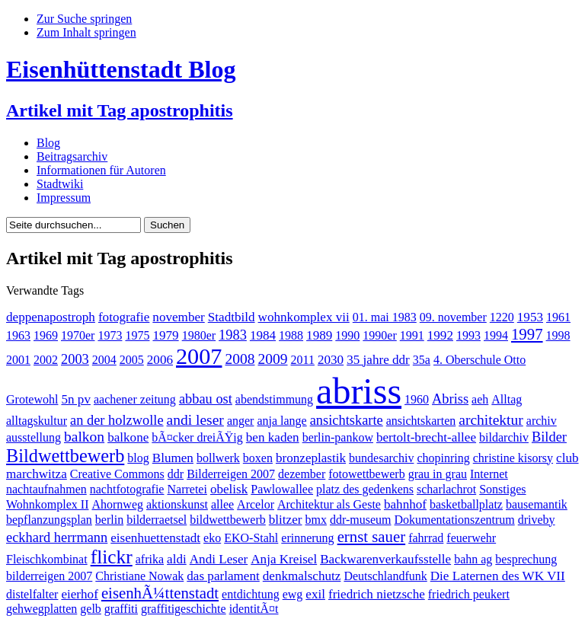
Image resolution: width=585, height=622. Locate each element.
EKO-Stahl (251, 537)
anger (240, 420)
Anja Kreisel (284, 559)
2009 (273, 359)
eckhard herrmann (56, 537)
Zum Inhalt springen (86, 32)
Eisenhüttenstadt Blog (120, 69)
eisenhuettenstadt (155, 538)
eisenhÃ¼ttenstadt (160, 592)
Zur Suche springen (84, 18)
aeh (480, 399)
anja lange (281, 420)
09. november (453, 317)
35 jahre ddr (378, 359)
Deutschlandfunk (385, 575)
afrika (150, 559)
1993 (468, 335)
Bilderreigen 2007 (231, 473)
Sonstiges (502, 489)
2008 (239, 359)
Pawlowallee (282, 489)
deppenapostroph (50, 317)
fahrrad (425, 537)
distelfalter (32, 594)
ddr (176, 473)
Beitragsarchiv (72, 156)
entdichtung (251, 594)
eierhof (79, 594)
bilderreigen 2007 (49, 575)
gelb (90, 608)
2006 (160, 359)
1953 (530, 317)
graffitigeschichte (183, 608)
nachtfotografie (127, 489)
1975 (137, 335)
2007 (199, 356)
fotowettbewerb (366, 473)
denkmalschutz (302, 576)
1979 (165, 335)
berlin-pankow (337, 437)
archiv (541, 420)
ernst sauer (371, 536)
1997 (527, 334)
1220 (502, 317)
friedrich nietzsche (376, 594)
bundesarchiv (381, 457)
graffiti (121, 608)
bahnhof (405, 504)
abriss (358, 391)
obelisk (229, 489)
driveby (536, 519)
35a (421, 359)
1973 (110, 335)
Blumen (172, 458)
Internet (489, 473)
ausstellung (33, 437)
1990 (347, 335)
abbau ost (205, 399)
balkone (128, 437)
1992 (440, 335)
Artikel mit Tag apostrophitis (119, 110)
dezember (301, 473)
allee (222, 504)
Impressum (64, 197)
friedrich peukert (469, 594)
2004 (104, 359)
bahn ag (473, 559)
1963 (18, 335)
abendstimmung (274, 399)
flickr (112, 557)
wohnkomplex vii (304, 317)
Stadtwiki (60, 183)
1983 (233, 335)
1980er (199, 335)
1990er (379, 335)
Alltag (506, 399)
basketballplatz (466, 504)
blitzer (285, 519)
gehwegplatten (41, 608)
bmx (316, 519)
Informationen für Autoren (101, 170)
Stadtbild (231, 317)
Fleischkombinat (47, 559)
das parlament (223, 576)
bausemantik (536, 504)
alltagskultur (36, 420)
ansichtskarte (346, 420)
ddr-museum (361, 519)
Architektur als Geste (329, 504)
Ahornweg (117, 504)
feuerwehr (471, 537)
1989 (319, 335)
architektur (491, 420)
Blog (48, 142)
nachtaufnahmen (46, 489)
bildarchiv (504, 437)
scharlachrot (446, 489)
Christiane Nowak (139, 575)
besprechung (526, 559)
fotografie (123, 317)
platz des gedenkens (365, 489)
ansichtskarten (421, 420)
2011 (303, 359)
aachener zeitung (135, 399)
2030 (331, 359)
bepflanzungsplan (49, 519)
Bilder (549, 437)
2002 (46, 359)
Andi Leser (219, 559)
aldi (177, 559)
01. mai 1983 (385, 317)
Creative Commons (117, 473)
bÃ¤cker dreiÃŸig (197, 437)
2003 (75, 359)
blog (138, 457)
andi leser (195, 420)
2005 (132, 359)
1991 (412, 335)
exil (315, 594)
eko (212, 537)
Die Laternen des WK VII (497, 576)
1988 (291, 335)
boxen (258, 457)
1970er (77, 335)
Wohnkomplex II (47, 504)
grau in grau (437, 473)
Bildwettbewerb (65, 455)
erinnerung (307, 537)
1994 (496, 335)
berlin (109, 519)
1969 (46, 335)
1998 (558, 335)
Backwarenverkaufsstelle (385, 559)
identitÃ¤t (254, 608)
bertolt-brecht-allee (426, 437)
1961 (558, 317)
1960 (416, 399)
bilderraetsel (156, 519)
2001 (18, 359)
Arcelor (255, 504)
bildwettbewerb (228, 519)
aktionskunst (177, 504)
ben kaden (272, 437)
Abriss (450, 399)
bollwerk (218, 457)
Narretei (186, 489)
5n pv (76, 399)
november (178, 317)
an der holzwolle (117, 420)
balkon (84, 437)
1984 (263, 335)
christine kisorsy (513, 457)
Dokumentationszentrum (455, 519)
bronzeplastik (311, 458)
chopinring (443, 457)
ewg (293, 594)
